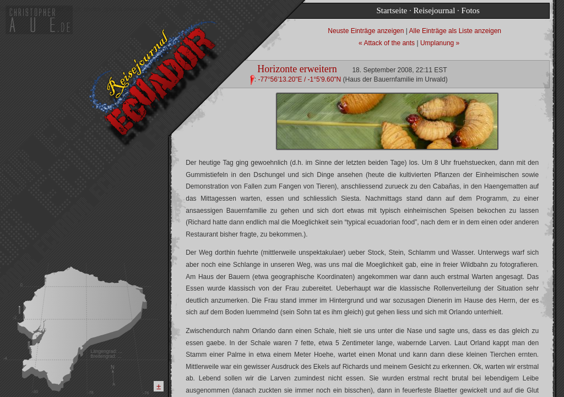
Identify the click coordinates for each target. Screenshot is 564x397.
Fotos (471, 10)
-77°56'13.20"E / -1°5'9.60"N (299, 79)
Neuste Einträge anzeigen (366, 31)
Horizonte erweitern (297, 68)
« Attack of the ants (387, 43)
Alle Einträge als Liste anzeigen (455, 31)
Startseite (391, 10)
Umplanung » (439, 43)
